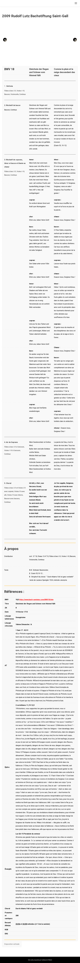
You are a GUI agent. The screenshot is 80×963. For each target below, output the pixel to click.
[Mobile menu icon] (76, 3)
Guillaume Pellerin (47, 960)
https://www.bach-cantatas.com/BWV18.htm (36, 600)
